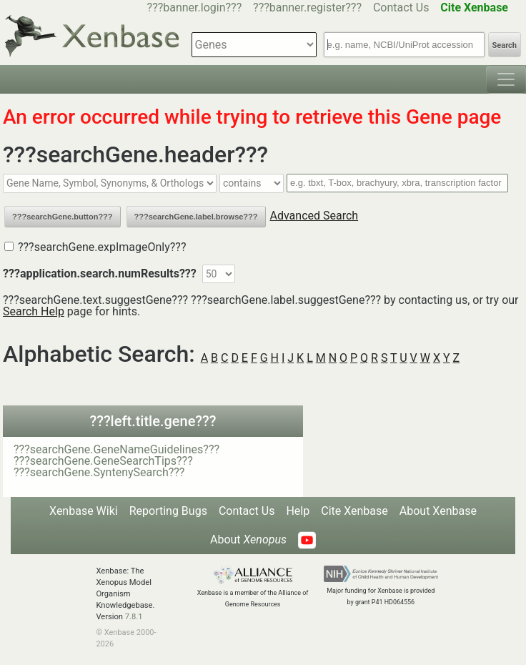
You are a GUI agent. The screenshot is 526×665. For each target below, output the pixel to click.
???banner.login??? (194, 7)
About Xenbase (438, 511)
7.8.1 (134, 616)
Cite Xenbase (354, 511)
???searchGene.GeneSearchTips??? (103, 461)
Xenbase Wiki (83, 511)
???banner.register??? (307, 7)
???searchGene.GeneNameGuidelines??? (116, 449)
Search (504, 45)
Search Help (33, 311)
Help (297, 511)
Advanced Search (314, 215)
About (248, 539)
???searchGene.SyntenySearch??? (99, 472)
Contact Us (401, 7)
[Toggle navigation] (506, 79)
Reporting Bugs (168, 511)
